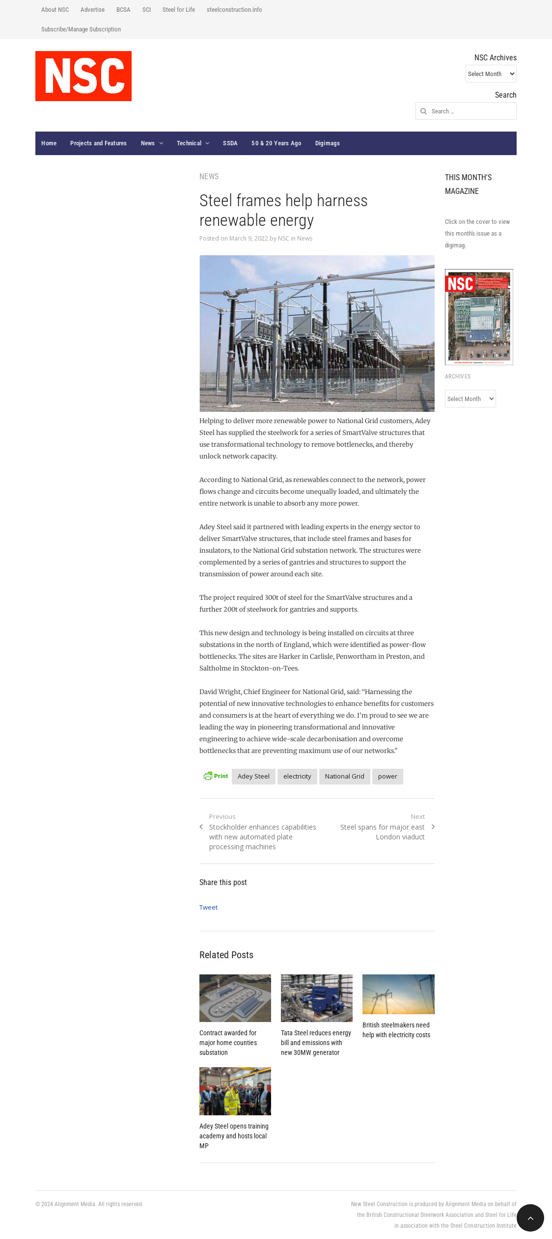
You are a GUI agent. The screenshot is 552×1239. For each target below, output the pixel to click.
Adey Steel (254, 776)
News (148, 143)
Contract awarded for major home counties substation (228, 1042)
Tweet (208, 907)
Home (48, 143)
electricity (297, 776)
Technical (189, 143)
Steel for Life (179, 9)
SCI (146, 9)
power (387, 776)
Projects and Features (98, 143)
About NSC (55, 9)
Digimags (327, 143)
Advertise (93, 9)
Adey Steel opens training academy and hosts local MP (234, 1136)
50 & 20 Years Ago (276, 143)
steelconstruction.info (234, 9)
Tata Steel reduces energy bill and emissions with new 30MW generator (316, 1042)
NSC (283, 238)
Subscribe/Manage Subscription (81, 29)
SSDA (230, 143)
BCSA (123, 9)
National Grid (344, 776)
